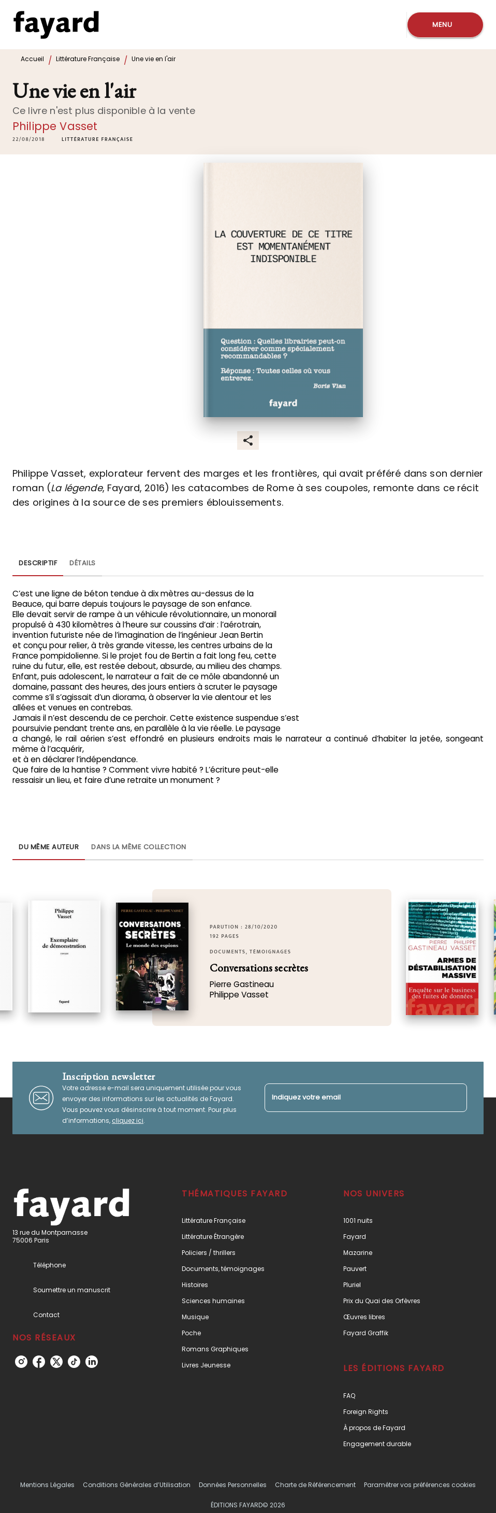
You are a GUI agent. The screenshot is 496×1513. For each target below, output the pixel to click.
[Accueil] (55, 24)
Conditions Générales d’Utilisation (137, 1484)
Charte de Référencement (315, 1484)
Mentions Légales (47, 1484)
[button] (97, 139)
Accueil (32, 58)
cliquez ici (127, 1120)
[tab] (37, 563)
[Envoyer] (454, 1098)
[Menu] (445, 25)
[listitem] (21, 1362)
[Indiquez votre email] (353, 1097)
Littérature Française (88, 58)
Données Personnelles (233, 1484)
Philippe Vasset (54, 126)
